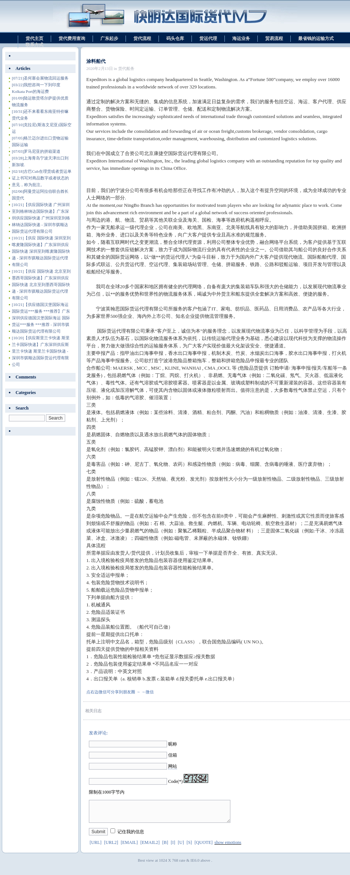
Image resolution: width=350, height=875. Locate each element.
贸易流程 (274, 38)
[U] (181, 846)
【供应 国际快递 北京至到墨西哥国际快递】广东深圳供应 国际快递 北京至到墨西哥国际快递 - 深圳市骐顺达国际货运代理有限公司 (41, 284)
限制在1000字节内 (106, 792)
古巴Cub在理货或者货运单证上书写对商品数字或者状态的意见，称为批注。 (41, 178)
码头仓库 (175, 38)
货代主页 (34, 38)
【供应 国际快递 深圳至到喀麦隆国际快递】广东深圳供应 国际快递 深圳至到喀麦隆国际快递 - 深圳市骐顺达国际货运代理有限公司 (41, 251)
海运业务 (241, 38)
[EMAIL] (129, 846)
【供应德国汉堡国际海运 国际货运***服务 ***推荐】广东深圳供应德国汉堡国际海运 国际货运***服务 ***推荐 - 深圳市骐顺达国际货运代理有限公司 (41, 317)
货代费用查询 (72, 38)
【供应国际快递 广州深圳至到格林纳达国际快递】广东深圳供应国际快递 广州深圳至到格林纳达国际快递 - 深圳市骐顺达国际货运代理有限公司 (41, 217)
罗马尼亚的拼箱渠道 (36, 151)
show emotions (227, 846)
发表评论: (98, 733)
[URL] (95, 846)
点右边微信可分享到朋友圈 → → (116, 692)
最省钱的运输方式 (316, 38)
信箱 (172, 755)
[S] (189, 846)
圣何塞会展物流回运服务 (40, 78)
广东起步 (109, 38)
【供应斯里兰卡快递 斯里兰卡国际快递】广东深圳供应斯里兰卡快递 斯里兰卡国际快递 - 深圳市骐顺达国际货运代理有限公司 (41, 351)
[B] (165, 846)
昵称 (172, 744)
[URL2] (111, 846)
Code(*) (175, 781)
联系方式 (34, 44)
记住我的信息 (130, 836)
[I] (173, 846)
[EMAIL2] (150, 846)
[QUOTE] (203, 846)
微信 (150, 692)
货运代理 (208, 38)
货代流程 (142, 38)
